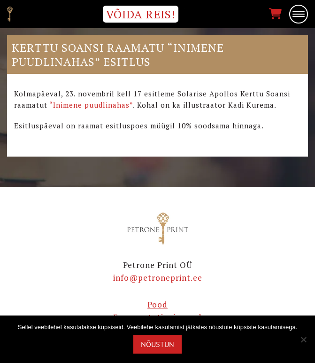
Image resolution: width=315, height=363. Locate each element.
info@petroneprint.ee (157, 277)
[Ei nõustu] (303, 339)
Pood (157, 304)
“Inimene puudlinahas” (91, 105)
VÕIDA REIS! (141, 14)
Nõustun (157, 344)
